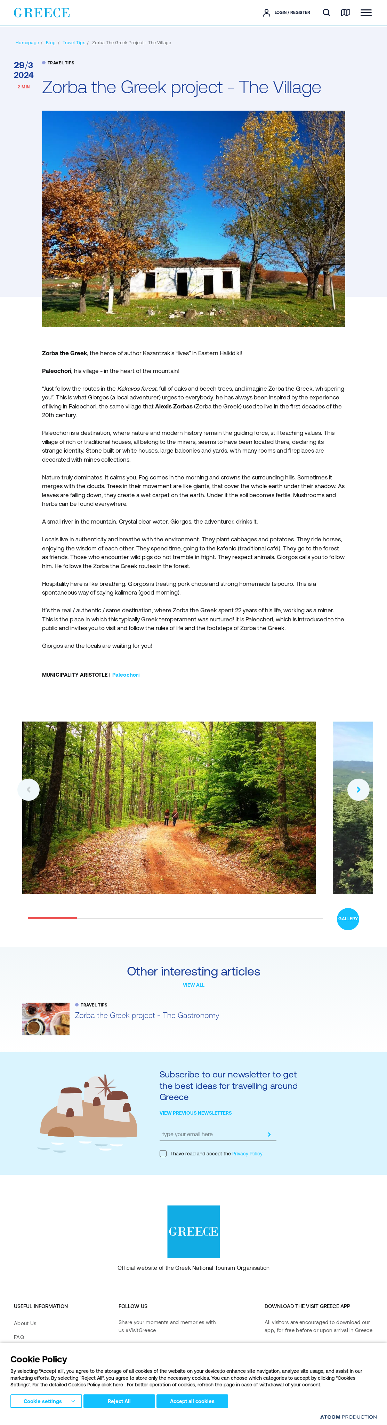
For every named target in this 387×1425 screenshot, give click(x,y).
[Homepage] (27, 42)
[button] (28, 790)
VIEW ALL (193, 985)
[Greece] (42, 12)
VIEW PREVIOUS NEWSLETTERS (196, 1113)
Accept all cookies (196, 1400)
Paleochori (126, 675)
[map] (345, 13)
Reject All (121, 1400)
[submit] (269, 1134)
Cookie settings (43, 1400)
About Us (25, 1323)
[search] (326, 13)
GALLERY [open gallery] (348, 918)
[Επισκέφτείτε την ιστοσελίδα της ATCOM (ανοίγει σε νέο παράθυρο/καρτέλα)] (348, 1417)
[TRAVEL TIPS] (74, 42)
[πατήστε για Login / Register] (287, 13)
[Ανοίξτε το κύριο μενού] (366, 13)
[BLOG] (51, 42)
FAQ (19, 1337)
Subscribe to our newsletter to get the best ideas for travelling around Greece (229, 1085)
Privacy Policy (247, 1153)
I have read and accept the (211, 1153)
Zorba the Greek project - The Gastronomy (147, 1015)
